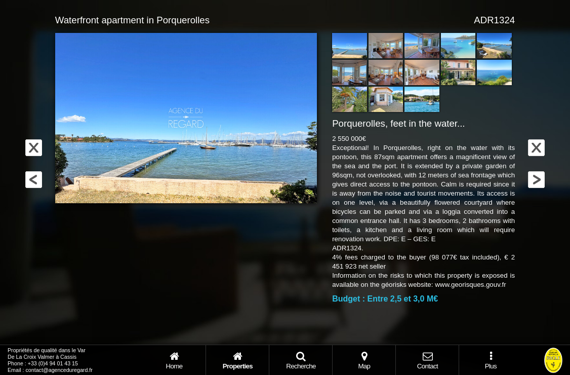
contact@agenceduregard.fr (59, 370)
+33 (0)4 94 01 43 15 (53, 363)
